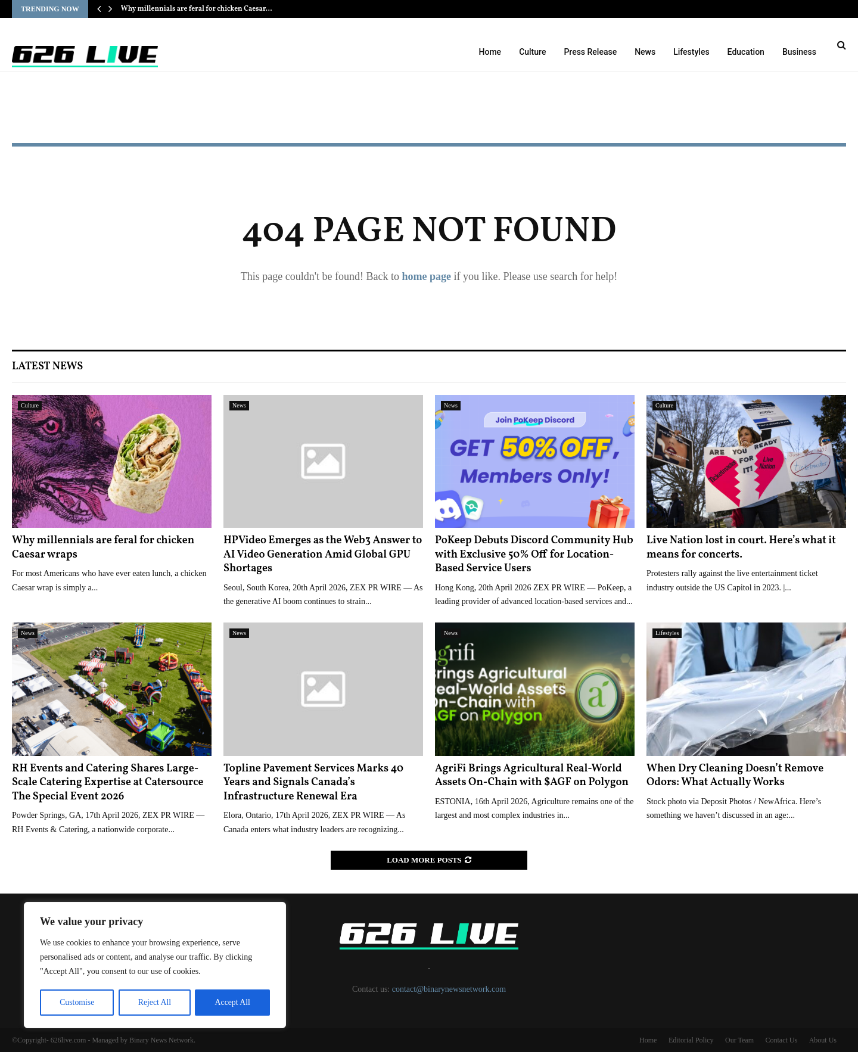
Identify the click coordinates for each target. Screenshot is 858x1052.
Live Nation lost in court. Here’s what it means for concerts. (741, 547)
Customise (76, 1002)
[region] (155, 965)
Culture (532, 52)
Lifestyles (691, 52)
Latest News (47, 366)
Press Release (590, 52)
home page (426, 276)
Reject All (154, 1002)
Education (746, 52)
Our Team (739, 1040)
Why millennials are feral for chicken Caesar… (196, 9)
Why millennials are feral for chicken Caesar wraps (103, 547)
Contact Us (781, 1040)
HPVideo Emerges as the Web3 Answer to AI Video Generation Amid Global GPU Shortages (322, 554)
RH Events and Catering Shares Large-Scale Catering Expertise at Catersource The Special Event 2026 (107, 782)
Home (490, 52)
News (645, 52)
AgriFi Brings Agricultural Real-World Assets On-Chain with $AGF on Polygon (532, 775)
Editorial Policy (691, 1040)
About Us (823, 1040)
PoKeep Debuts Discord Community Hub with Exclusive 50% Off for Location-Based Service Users (534, 554)
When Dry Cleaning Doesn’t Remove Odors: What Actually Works (734, 775)
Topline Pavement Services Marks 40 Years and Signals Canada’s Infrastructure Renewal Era (313, 782)
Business (799, 52)
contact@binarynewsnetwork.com (449, 989)
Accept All (232, 1002)
